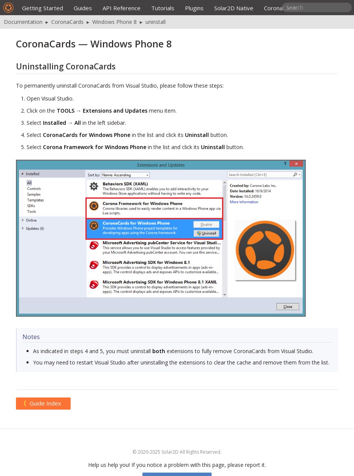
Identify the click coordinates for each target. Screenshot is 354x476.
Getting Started (42, 8)
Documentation (23, 21)
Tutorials (162, 8)
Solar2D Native (233, 8)
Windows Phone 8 (114, 21)
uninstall (155, 21)
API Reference (122, 8)
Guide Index (45, 403)
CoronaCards (281, 8)
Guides (83, 8)
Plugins (194, 8)
